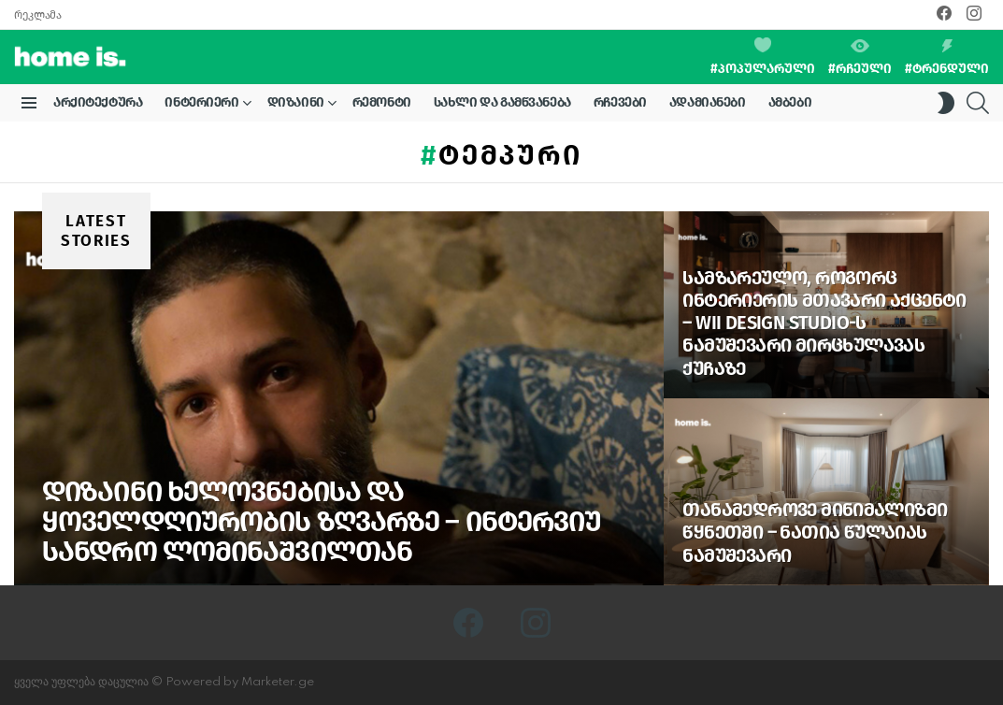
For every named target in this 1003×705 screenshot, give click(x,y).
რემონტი (381, 102)
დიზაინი (295, 105)
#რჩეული (860, 58)
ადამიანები (707, 102)
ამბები (789, 102)
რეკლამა (37, 15)
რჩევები (620, 102)
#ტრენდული (947, 58)
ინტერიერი (201, 105)
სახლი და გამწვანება (502, 102)
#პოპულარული (762, 57)
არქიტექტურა (97, 102)
